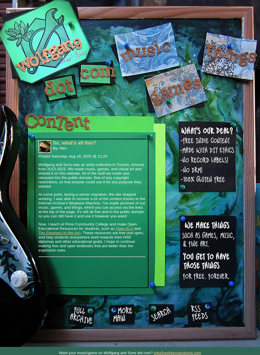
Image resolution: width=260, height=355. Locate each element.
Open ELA (124, 228)
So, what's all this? (74, 143)
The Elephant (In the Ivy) (59, 233)
